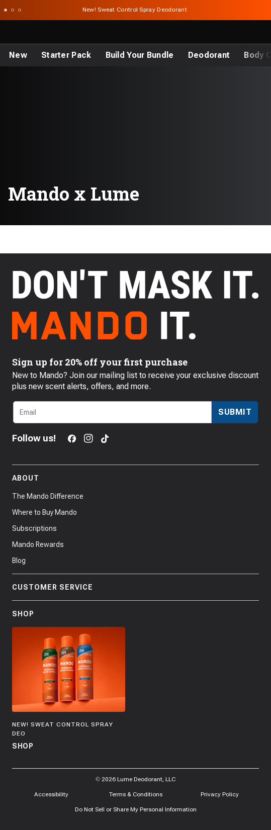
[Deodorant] (209, 55)
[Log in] (238, 32)
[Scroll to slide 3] (19, 10)
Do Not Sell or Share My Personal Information (136, 809)
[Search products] (216, 32)
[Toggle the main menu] (11, 32)
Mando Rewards (38, 544)
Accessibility (51, 794)
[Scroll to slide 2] (12, 10)
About (135, 478)
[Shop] (68, 689)
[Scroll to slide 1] (5, 10)
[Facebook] (72, 438)
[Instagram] (88, 438)
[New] (18, 55)
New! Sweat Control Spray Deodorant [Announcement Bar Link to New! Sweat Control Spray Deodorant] (135, 9)
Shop (135, 614)
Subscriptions (34, 528)
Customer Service (135, 587)
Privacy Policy (220, 794)
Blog (19, 561)
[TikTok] (105, 438)
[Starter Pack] (66, 55)
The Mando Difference (47, 496)
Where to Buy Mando (44, 512)
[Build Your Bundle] (140, 55)
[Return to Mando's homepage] (48, 32)
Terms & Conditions (135, 794)
